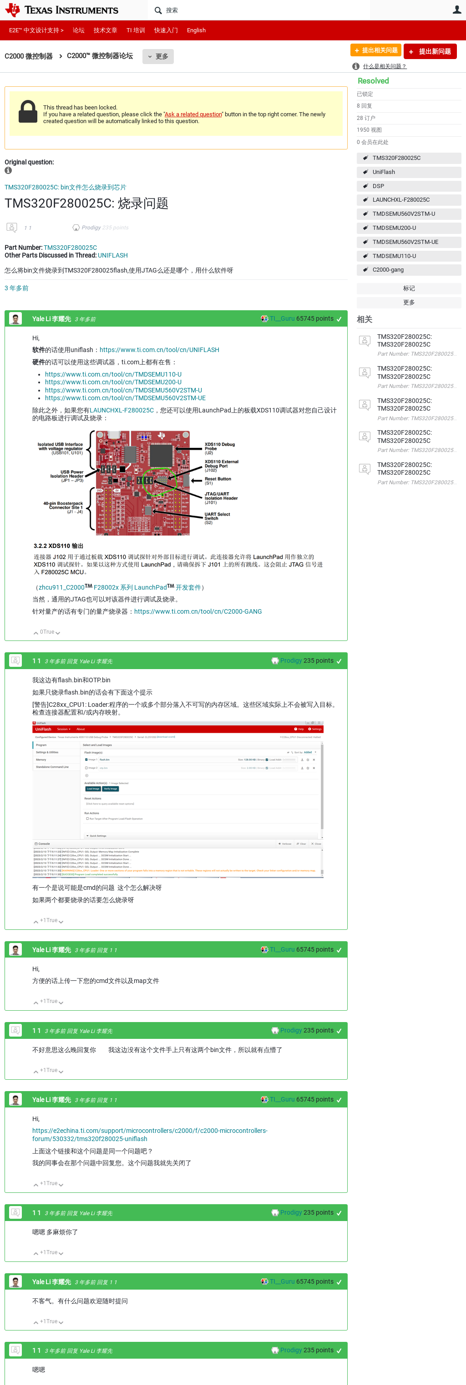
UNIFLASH (113, 255)
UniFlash (384, 172)
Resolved (373, 80)
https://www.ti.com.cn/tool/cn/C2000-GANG (198, 611)
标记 (409, 288)
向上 (36, 634)
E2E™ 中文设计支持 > (36, 30)
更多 (162, 56)
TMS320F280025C (396, 157)
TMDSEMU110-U (394, 256)
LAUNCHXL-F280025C (401, 199)
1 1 (27, 228)
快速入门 (166, 30)
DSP (378, 186)
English (196, 30)
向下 (58, 634)
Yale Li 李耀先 (52, 319)
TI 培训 (136, 30)
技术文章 (105, 30)
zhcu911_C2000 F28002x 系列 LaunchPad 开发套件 (120, 587)
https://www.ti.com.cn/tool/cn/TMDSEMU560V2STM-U (123, 390)
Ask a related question (193, 114)
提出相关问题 (376, 51)
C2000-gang (388, 269)
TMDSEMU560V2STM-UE (405, 241)
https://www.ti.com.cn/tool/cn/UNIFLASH (159, 349)
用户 (456, 9)
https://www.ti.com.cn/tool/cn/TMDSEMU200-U (113, 382)
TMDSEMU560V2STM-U (404, 213)
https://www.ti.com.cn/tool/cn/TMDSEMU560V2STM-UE (125, 398)
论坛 (79, 30)
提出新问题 (434, 51)
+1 (339, 319)
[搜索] (259, 10)
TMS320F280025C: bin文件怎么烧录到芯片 (66, 187)
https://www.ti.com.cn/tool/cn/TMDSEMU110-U (113, 374)
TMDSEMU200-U (394, 227)
